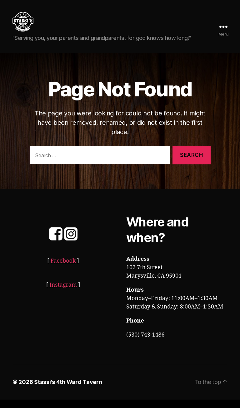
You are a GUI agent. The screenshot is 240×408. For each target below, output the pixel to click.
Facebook (63, 269)
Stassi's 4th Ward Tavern (68, 390)
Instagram (63, 293)
